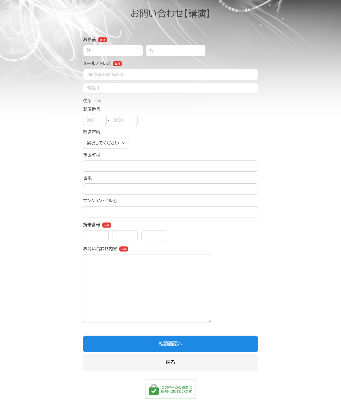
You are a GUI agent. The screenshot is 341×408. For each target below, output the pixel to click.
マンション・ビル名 (100, 201)
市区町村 (91, 155)
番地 (87, 178)
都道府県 (91, 132)
